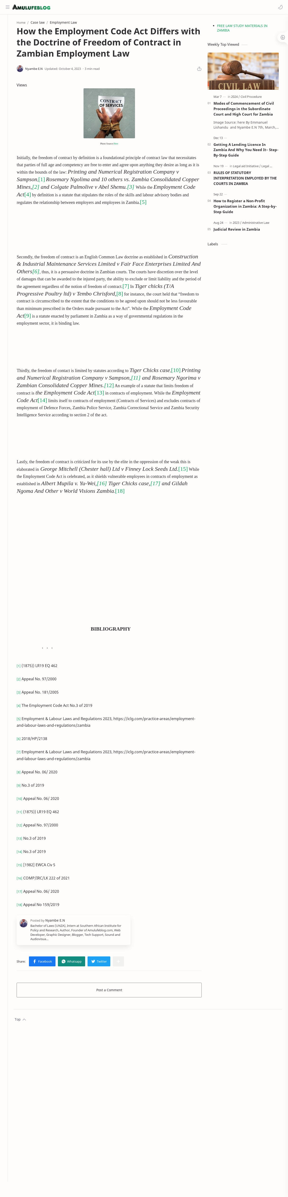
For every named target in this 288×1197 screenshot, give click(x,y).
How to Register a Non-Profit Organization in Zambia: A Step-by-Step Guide (248, 207)
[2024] (238, 98)
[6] (100, 272)
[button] (279, 7)
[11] (163, 378)
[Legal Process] (274, 167)
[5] (185, 203)
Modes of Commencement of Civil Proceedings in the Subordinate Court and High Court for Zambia (247, 110)
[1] (48, 181)
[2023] (240, 224)
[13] (137, 393)
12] (141, 385)
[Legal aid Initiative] (250, 167)
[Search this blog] (98, 7)
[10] (183, 370)
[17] (189, 483)
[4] (77, 196)
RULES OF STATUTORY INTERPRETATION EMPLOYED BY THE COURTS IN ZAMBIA (248, 179)
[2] (61, 188)
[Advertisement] (81, 224)
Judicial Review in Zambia (240, 230)
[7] (27, 294)
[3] (156, 188)
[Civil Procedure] (254, 98)
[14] (85, 400)
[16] (136, 483)
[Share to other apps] (125, 961)
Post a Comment (114, 990)
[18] (144, 491)
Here (121, 145)
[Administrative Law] (259, 224)
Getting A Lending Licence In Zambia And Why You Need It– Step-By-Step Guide (249, 151)
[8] (179, 294)
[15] (190, 469)
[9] (105, 316)
